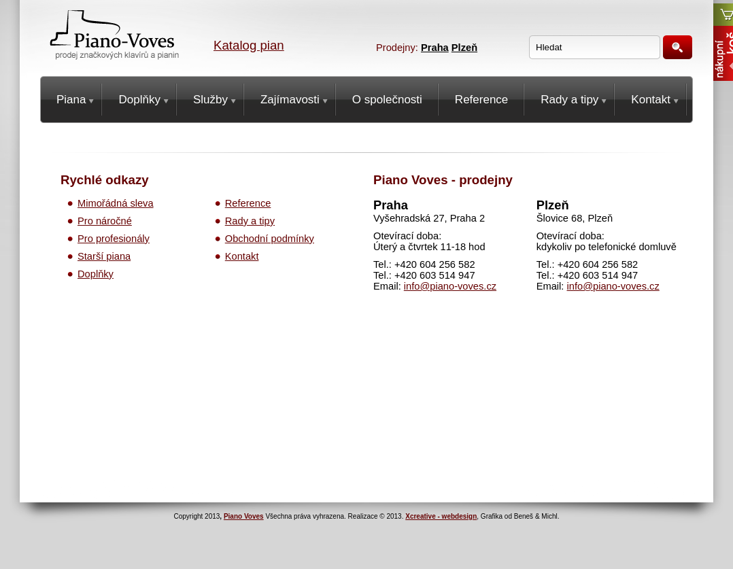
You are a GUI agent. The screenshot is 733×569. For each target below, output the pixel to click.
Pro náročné (105, 220)
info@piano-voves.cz (450, 286)
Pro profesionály (114, 238)
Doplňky (96, 274)
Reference (248, 203)
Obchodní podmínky (269, 238)
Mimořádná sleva (116, 203)
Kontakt (242, 256)
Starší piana (104, 256)
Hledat (677, 47)
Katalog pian (249, 45)
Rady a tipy (250, 220)
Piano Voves (244, 516)
